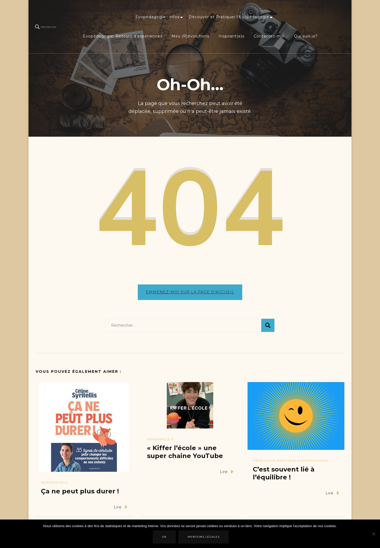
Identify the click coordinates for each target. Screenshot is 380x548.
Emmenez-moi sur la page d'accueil (190, 292)
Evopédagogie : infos (157, 17)
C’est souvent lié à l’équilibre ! (284, 476)
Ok (165, 537)
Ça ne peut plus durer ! (80, 493)
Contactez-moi (269, 36)
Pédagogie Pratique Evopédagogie (290, 463)
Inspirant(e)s (231, 36)
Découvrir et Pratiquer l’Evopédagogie (229, 17)
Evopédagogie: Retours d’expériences (122, 36)
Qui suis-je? (306, 36)
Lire (120, 509)
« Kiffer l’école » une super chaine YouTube (185, 454)
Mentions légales (204, 537)
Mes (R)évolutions (190, 36)
